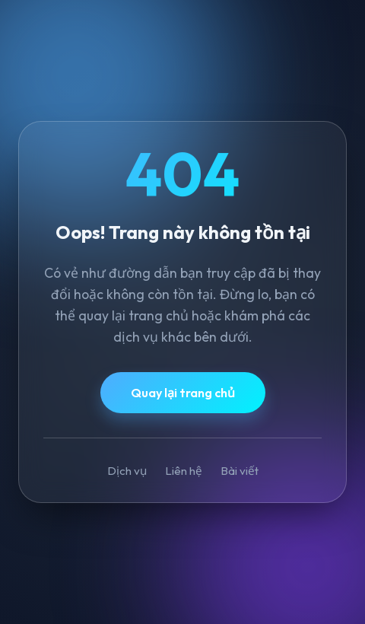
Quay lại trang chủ (183, 392)
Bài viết (240, 470)
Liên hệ (183, 470)
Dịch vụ (127, 470)
